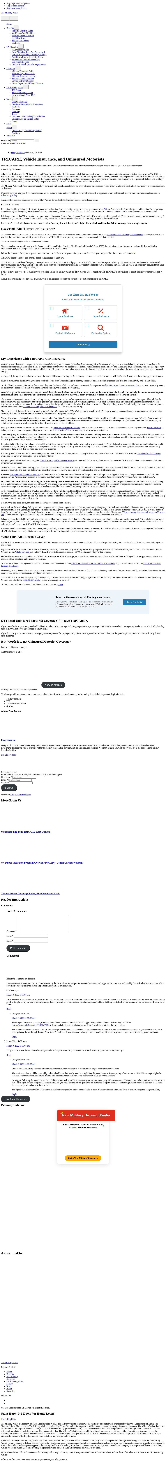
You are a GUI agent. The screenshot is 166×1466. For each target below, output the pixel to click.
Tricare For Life (154, 427)
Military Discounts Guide (23, 71)
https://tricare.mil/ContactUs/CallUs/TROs (31, 1028)
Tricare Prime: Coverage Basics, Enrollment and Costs (30, 893)
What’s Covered (22, 552)
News (8, 124)
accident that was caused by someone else (124, 234)
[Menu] (5, 18)
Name (9, 939)
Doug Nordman (18, 152)
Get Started (83, 345)
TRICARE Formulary (32, 580)
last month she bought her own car (25, 474)
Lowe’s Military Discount (23, 81)
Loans (14, 121)
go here (60, 584)
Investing (16, 111)
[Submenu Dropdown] (16, 27)
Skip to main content (15, 6)
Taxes (14, 114)
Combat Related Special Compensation (29, 64)
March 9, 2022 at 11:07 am (18, 998)
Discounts (10, 68)
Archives (16, 133)
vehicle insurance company (149, 453)
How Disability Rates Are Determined (28, 52)
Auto (23, 143)
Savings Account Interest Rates (25, 119)
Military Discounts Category (24, 76)
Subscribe (10, 135)
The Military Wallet (9, 13)
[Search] (14, 18)
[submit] (37, 140)
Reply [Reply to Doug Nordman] (14, 1040)
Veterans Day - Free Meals (23, 73)
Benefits (10, 28)
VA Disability (12, 47)
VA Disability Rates (20, 50)
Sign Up (9, 787)
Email (4, 780)
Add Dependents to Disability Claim (27, 57)
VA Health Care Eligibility (23, 33)
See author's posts (8, 755)
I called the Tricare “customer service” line (120, 385)
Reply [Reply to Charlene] (9, 1012)
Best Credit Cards (19, 102)
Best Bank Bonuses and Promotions (27, 104)
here (133, 253)
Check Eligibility (134, 602)
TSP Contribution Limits (22, 92)
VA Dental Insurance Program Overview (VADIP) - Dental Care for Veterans (42, 862)
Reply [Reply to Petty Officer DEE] (9, 1058)
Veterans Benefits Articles (23, 35)
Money (9, 99)
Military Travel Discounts (23, 78)
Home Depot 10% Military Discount (27, 83)
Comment (11, 934)
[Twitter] (7, 1406)
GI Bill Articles (18, 38)
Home (9, 24)
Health (18, 795)
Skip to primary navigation (18, 3)
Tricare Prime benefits (113, 209)
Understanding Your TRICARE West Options (25, 831)
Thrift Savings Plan (14, 87)
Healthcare (26, 795)
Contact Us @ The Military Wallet (26, 130)
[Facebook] (7, 1404)
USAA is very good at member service (57, 460)
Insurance (16, 109)
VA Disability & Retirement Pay (26, 59)
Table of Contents (11, 204)
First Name (6, 777)
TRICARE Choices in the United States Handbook (93, 563)
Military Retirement (20, 40)
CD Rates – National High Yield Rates (28, 116)
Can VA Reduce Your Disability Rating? (29, 54)
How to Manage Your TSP (23, 95)
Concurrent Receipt (20, 62)
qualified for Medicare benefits (67, 427)
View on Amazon (53, 685)
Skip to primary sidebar (16, 8)
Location (5, 783)
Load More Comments (16, 1102)
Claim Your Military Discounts (83, 1161)
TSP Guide (16, 90)
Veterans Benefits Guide (22, 31)
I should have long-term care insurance (40, 406)
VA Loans (16, 43)
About (9, 128)
